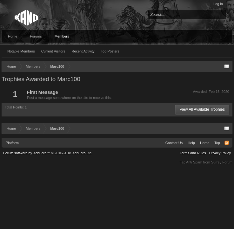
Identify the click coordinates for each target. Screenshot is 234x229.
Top (217, 143)
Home (12, 36)
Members (62, 36)
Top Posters (110, 51)
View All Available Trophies (202, 109)
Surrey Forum (221, 162)
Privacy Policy (220, 153)
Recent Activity (82, 51)
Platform (12, 143)
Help (191, 143)
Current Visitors (53, 51)
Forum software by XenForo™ (47, 153)
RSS (226, 142)
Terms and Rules (193, 153)
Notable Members (21, 51)
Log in (218, 4)
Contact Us (174, 143)
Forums (36, 36)
